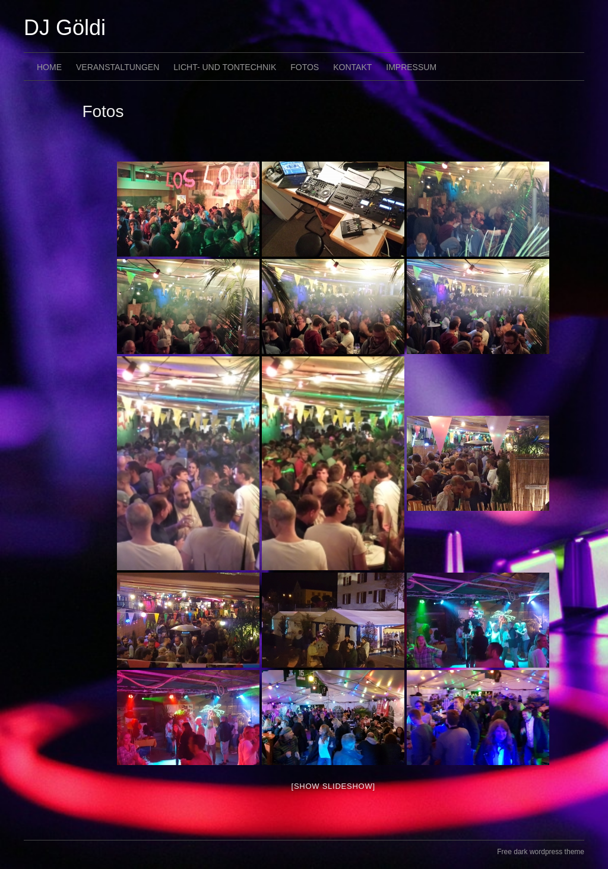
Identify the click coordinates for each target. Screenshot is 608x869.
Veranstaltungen (117, 67)
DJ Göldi (65, 27)
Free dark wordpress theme (540, 852)
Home (49, 67)
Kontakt (352, 67)
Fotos (304, 67)
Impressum (411, 67)
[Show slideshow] (333, 786)
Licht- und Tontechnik (224, 67)
